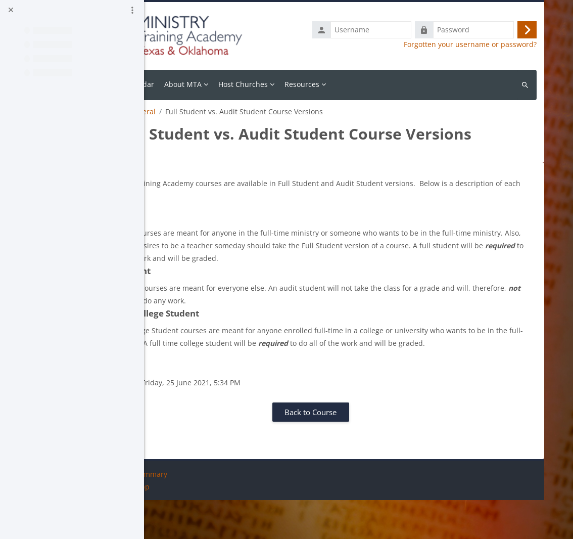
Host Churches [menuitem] (313, 84)
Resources (172, 111)
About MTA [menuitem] (253, 84)
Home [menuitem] (173, 84)
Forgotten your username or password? (470, 44)
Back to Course (345, 451)
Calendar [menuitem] (209, 84)
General (212, 111)
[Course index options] (132, 10)
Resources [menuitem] (372, 84)
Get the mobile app (187, 525)
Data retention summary (196, 513)
